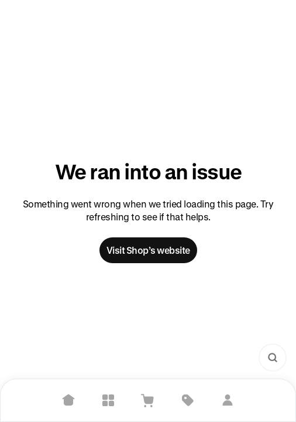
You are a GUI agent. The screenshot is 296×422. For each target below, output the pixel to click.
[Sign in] (228, 400)
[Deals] (188, 400)
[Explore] (108, 400)
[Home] (68, 400)
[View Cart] (148, 400)
